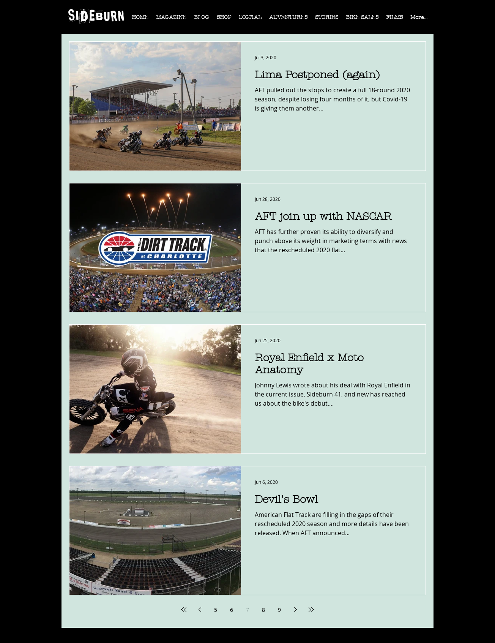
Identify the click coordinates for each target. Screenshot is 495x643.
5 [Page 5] (215, 609)
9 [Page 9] (279, 609)
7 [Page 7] (247, 609)
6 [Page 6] (231, 609)
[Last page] (311, 609)
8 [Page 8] (263, 609)
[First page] (184, 609)
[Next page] (295, 609)
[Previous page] (200, 609)
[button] (171, 19)
